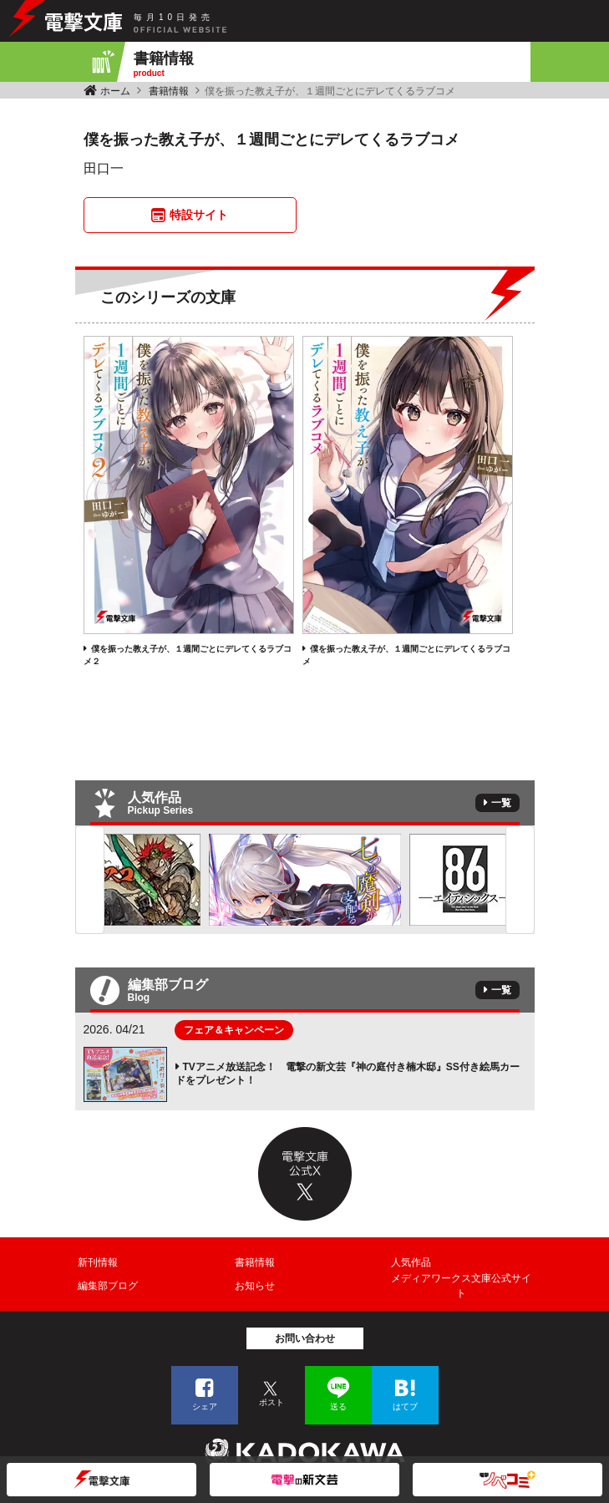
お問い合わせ (305, 1338)
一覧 (501, 803)
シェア (204, 1406)
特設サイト (199, 214)
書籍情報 (169, 91)
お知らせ (255, 1286)
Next (520, 879)
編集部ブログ (108, 1286)
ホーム (115, 91)
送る (338, 1406)
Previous (89, 879)
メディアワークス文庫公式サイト (461, 1285)
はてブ (405, 1406)
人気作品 (411, 1262)
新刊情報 (98, 1262)
